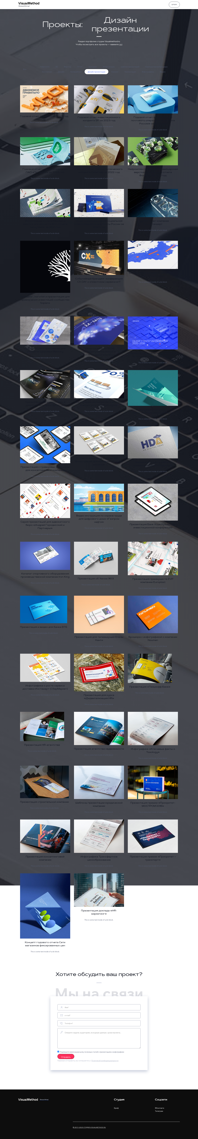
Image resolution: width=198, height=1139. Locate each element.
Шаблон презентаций (130, 67)
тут (120, 44)
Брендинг (93, 67)
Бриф (174, 4)
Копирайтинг (76, 72)
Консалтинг (47, 72)
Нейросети (44, 67)
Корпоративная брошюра (156, 67)
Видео (162, 72)
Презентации (130, 72)
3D (56, 67)
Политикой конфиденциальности (104, 1061)
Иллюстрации (109, 67)
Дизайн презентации (96, 72)
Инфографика (148, 72)
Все (24, 69)
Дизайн (61, 72)
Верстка (67, 67)
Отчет (79, 67)
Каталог (114, 72)
